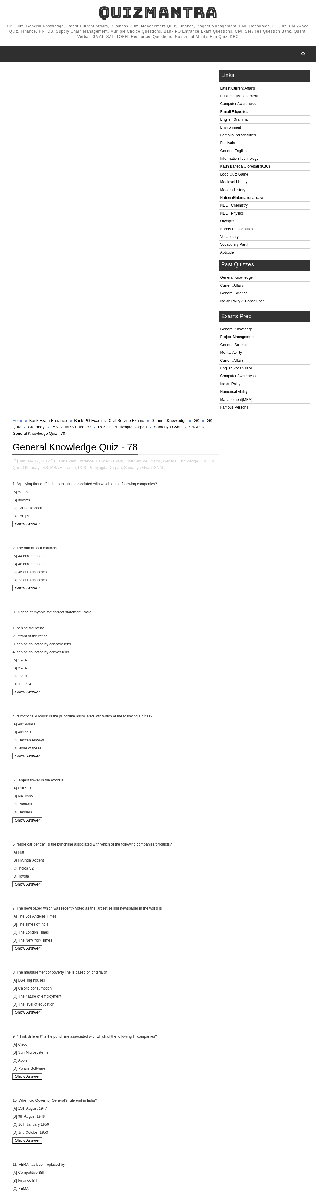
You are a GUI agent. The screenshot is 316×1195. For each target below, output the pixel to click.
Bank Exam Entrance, (75, 114)
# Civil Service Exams (129, 1147)
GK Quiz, (20, 120)
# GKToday (46, 1154)
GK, (204, 114)
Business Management (239, 96)
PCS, (89, 120)
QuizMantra (158, 12)
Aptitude (227, 253)
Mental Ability (231, 353)
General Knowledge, (181, 114)
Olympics (227, 222)
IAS (62, 80)
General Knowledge (236, 278)
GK (197, 73)
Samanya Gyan (175, 80)
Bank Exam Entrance (48, 73)
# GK (204, 1147)
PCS (109, 80)
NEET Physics (232, 214)
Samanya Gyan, (145, 120)
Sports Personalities (236, 229)
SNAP (201, 80)
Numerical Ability (234, 392)
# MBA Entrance (92, 1154)
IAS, (52, 120)
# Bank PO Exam (88, 1147)
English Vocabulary (236, 368)
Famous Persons (234, 408)
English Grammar (234, 120)
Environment (230, 128)
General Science (234, 294)
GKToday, (38, 120)
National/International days (242, 198)
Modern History (232, 190)
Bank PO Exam (88, 73)
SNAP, (166, 120)
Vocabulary (229, 237)
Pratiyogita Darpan (137, 80)
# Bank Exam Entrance (46, 1147)
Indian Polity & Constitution (242, 301)
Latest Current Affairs (237, 89)
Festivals (227, 143)
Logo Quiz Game (234, 174)
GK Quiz (19, 80)
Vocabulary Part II (235, 245)
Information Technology (239, 159)
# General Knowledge (174, 1147)
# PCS (119, 1154)
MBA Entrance (85, 80)
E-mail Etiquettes (234, 112)
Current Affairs (232, 286)
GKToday (43, 80)
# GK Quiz (21, 1154)
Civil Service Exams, (143, 114)
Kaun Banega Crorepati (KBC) (245, 167)
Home (17, 73)
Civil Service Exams (126, 73)
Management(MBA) (236, 400)
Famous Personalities (238, 135)
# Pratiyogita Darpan (149, 1154)
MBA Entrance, (70, 120)
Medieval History (234, 182)
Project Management (237, 337)
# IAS (67, 1154)
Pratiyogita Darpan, (112, 120)
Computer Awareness (238, 104)
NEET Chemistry (234, 206)
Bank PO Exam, (110, 114)
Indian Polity (230, 384)
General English (233, 151)
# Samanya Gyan (188, 1154)
